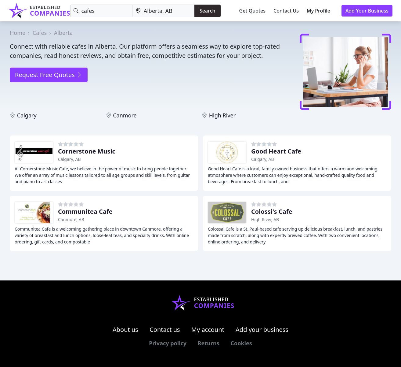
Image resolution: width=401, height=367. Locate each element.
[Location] (163, 11)
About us (125, 329)
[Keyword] (101, 11)
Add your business (262, 329)
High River (222, 115)
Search (207, 10)
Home (17, 32)
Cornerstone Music (86, 151)
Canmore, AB (71, 219)
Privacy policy (167, 343)
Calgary (27, 115)
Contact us (165, 329)
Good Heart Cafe (276, 151)
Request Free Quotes (48, 75)
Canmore (125, 115)
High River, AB (265, 219)
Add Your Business (366, 10)
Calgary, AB (69, 159)
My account (207, 329)
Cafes (40, 32)
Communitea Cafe (85, 211)
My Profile (318, 10)
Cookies (241, 343)
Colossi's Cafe (271, 211)
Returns (208, 343)
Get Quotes (252, 10)
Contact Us (286, 10)
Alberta (63, 32)
